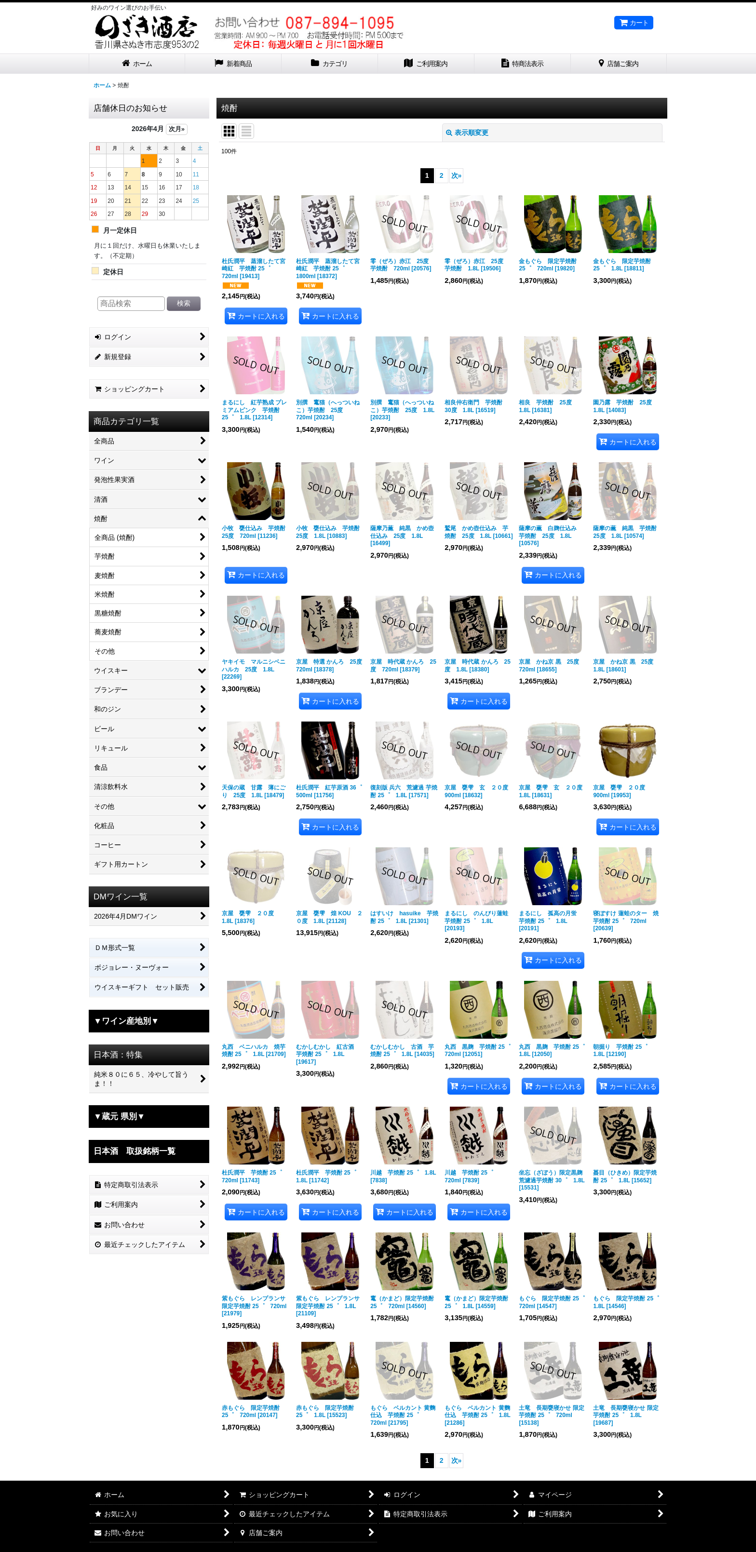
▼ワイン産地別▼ (126, 1021)
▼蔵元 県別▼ (119, 1116)
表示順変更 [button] (467, 132)
